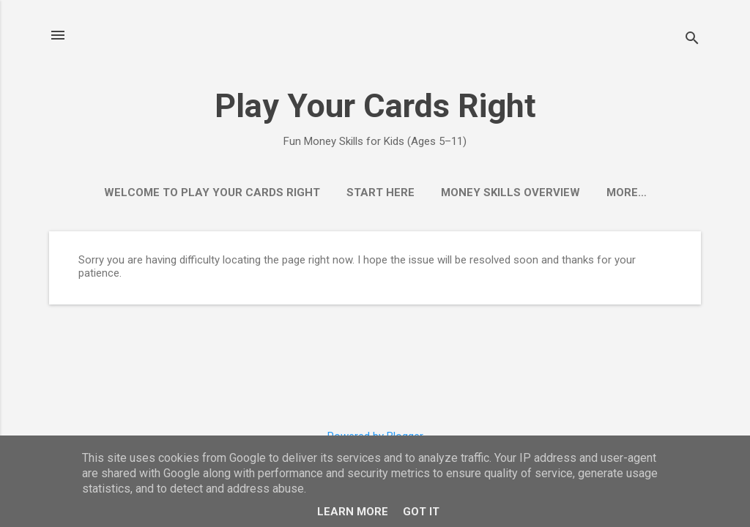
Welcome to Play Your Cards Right (212, 192)
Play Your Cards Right (375, 105)
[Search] (692, 40)
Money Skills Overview (510, 192)
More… (626, 192)
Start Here (380, 192)
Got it (421, 511)
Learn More (352, 511)
